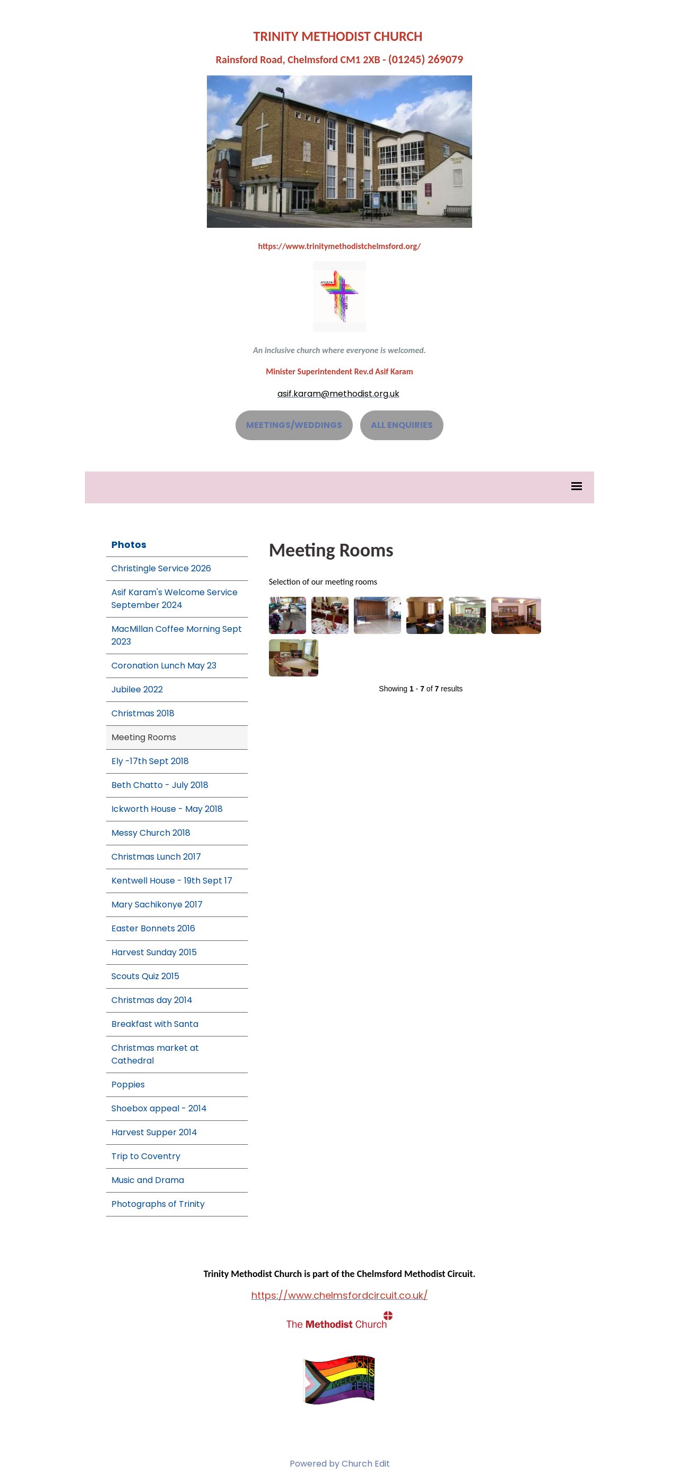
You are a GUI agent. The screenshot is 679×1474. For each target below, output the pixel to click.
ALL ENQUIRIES (402, 425)
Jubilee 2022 (137, 689)
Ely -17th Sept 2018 (150, 761)
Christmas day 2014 (152, 1000)
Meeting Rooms (143, 737)
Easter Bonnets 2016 (153, 928)
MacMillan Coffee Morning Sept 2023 (176, 635)
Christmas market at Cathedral (155, 1054)
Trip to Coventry (145, 1156)
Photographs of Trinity (158, 1204)
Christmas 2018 (143, 713)
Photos (128, 544)
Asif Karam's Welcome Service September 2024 (174, 598)
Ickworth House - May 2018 (167, 809)
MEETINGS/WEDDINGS (294, 425)
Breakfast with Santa (154, 1024)
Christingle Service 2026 (161, 568)
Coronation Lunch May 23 (163, 665)
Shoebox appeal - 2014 (159, 1108)
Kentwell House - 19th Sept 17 (171, 881)
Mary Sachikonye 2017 (157, 904)
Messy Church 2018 (150, 833)
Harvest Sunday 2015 (154, 952)
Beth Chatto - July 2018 (159, 785)
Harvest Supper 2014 (154, 1132)
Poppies (128, 1084)
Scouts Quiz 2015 (145, 976)
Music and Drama (147, 1180)
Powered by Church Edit (340, 1464)
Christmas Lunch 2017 (156, 857)
